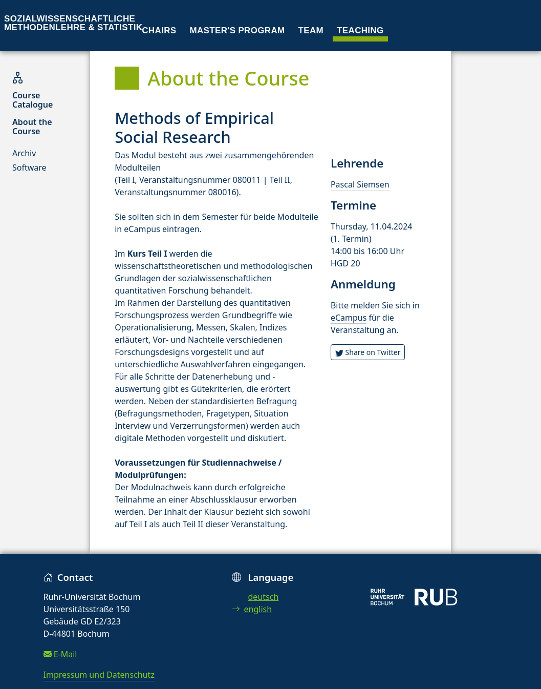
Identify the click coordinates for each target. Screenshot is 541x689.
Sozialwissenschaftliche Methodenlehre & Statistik (73, 23)
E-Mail (60, 654)
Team (311, 30)
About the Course (32, 126)
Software (29, 167)
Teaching (360, 30)
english (252, 609)
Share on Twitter (368, 352)
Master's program (237, 30)
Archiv (24, 153)
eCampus (348, 317)
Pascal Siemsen (360, 184)
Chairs (159, 30)
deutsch (263, 596)
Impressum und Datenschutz (99, 674)
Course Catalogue (32, 100)
